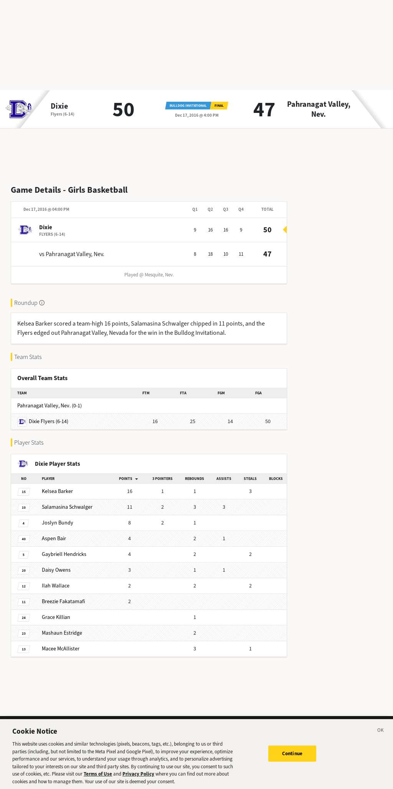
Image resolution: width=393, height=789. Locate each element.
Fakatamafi (63, 601)
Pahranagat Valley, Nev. (318, 109)
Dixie (59, 106)
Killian (56, 617)
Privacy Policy (138, 776)
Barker (57, 491)
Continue (292, 756)
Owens (56, 570)
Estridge (62, 633)
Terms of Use (98, 776)
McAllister (60, 648)
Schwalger (67, 507)
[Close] (380, 734)
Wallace (55, 585)
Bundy (57, 522)
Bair (54, 538)
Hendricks (64, 554)
